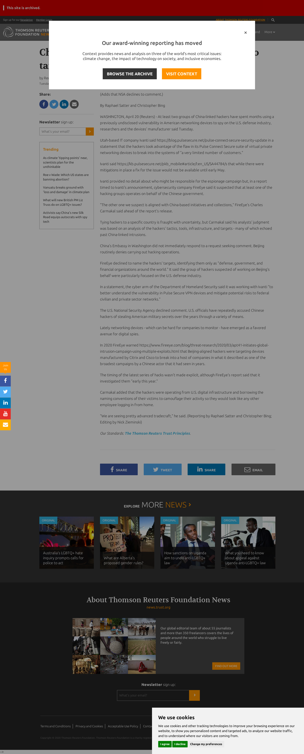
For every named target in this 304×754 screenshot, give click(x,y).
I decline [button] (180, 744)
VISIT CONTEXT (181, 73)
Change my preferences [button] (206, 744)
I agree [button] (165, 744)
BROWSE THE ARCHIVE (130, 73)
